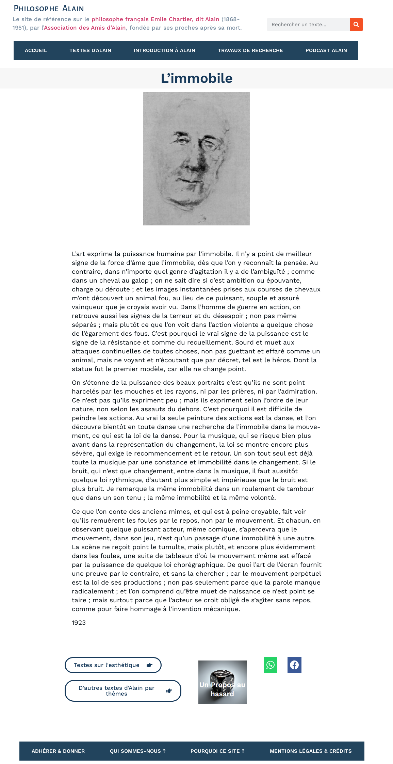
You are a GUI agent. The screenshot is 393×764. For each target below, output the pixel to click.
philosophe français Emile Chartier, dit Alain (155, 19)
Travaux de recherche (250, 50)
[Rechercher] (356, 24)
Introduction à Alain (164, 50)
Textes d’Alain (90, 50)
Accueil (36, 50)
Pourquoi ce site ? (218, 751)
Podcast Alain (326, 50)
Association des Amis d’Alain (85, 27)
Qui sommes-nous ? (138, 751)
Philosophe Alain (49, 8)
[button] (271, 665)
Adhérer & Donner (58, 751)
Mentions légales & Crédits (311, 751)
